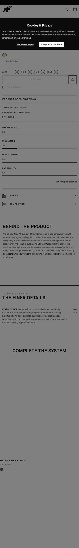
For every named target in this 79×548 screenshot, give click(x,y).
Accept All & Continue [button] (51, 44)
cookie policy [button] (21, 31)
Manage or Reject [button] (25, 44)
